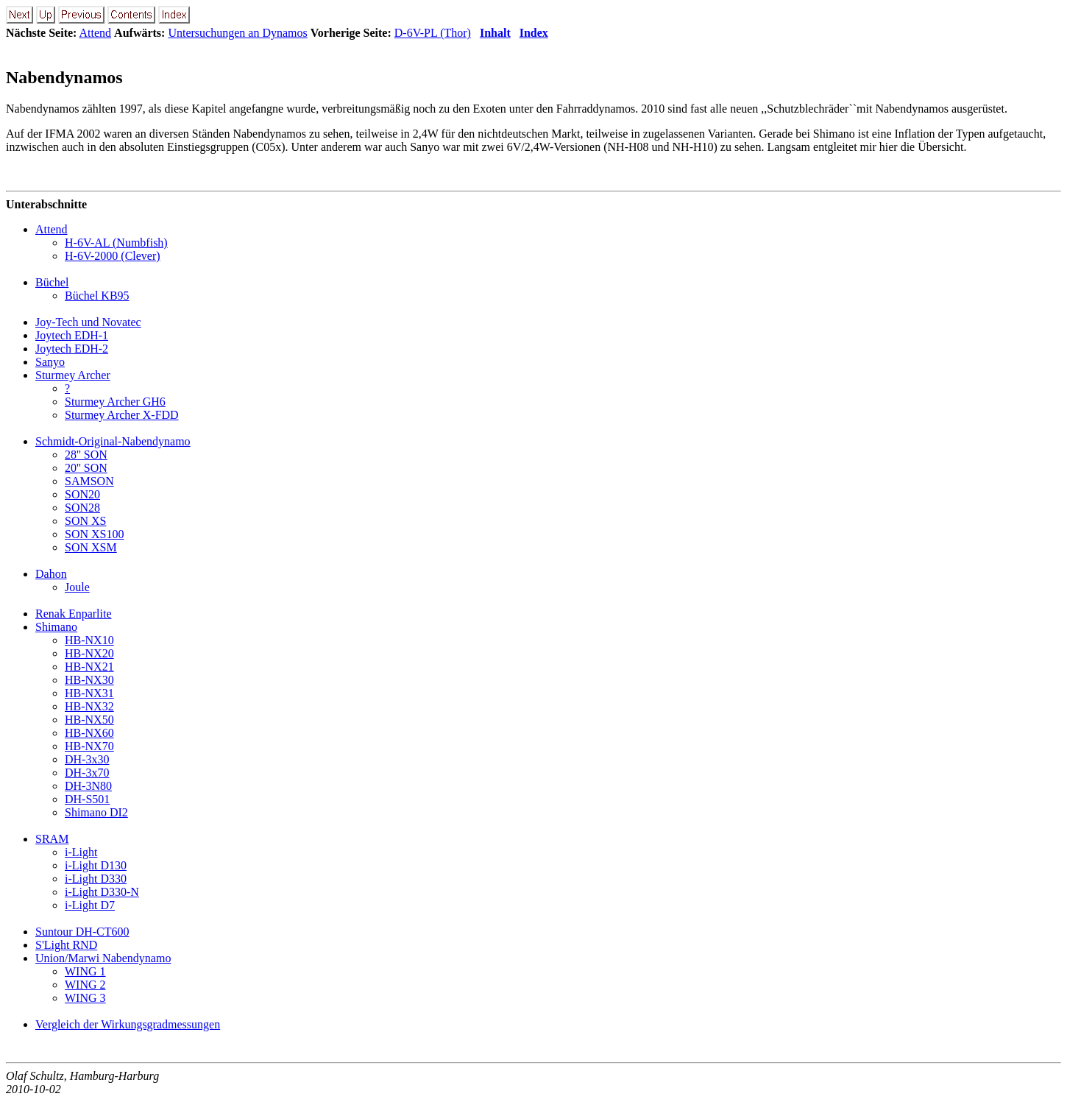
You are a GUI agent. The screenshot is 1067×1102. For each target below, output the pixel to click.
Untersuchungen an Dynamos (237, 33)
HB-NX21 (89, 666)
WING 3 (85, 998)
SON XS (85, 521)
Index (534, 33)
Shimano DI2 (96, 812)
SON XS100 (94, 534)
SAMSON (89, 481)
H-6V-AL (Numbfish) (116, 242)
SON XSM (91, 547)
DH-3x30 (87, 759)
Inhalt (495, 33)
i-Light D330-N (102, 892)
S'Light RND (66, 945)
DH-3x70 (87, 772)
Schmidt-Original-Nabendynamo (113, 441)
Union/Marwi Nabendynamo (103, 958)
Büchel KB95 (97, 295)
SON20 (82, 494)
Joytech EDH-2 (71, 348)
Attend (95, 33)
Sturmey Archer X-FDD (122, 415)
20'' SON (86, 468)
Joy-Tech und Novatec (88, 322)
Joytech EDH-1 (71, 335)
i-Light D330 (96, 878)
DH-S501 (87, 799)
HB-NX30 (89, 680)
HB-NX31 (89, 693)
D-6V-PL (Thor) (432, 33)
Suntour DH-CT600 (82, 931)
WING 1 (85, 971)
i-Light (81, 852)
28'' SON (86, 454)
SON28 (82, 507)
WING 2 (85, 984)
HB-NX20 (89, 653)
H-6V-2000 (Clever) (112, 256)
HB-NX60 (89, 733)
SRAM (51, 839)
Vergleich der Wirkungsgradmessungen (127, 1024)
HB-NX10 (89, 640)
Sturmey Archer (72, 375)
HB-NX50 (89, 719)
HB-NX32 (89, 706)
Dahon (51, 574)
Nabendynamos (64, 77)
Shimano (56, 627)
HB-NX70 (89, 746)
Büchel (51, 282)
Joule (77, 587)
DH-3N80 (88, 786)
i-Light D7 (90, 905)
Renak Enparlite (73, 613)
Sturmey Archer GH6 (115, 401)
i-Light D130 (96, 865)
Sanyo (50, 362)
